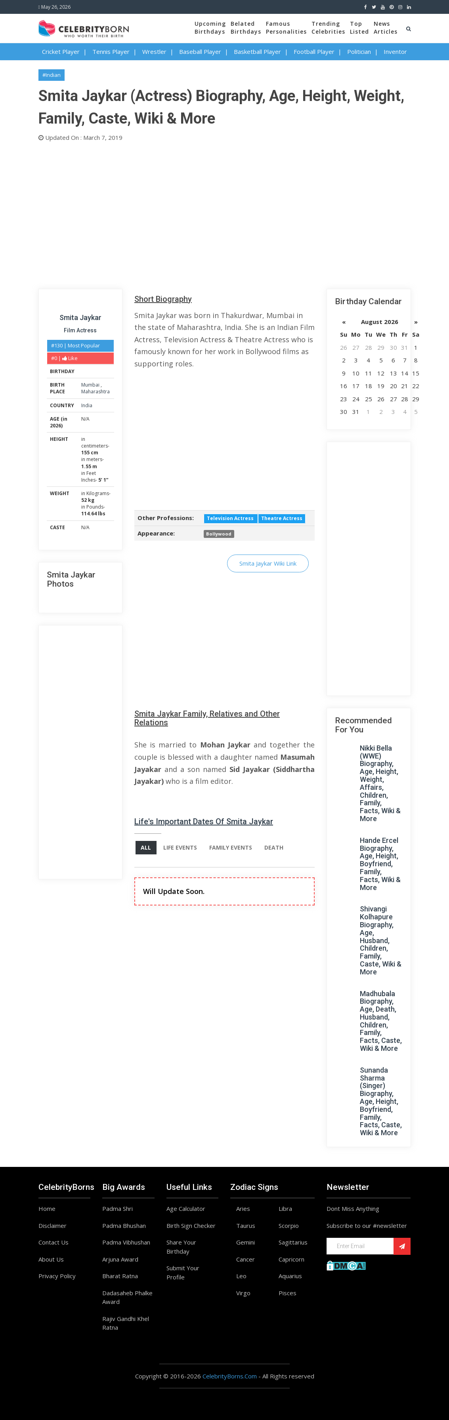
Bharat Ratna (120, 1276)
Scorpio (289, 1225)
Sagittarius (293, 1242)
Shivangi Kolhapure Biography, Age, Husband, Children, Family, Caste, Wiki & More (380, 940)
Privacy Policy (57, 1276)
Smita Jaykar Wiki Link (267, 563)
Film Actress (80, 330)
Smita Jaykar (80, 317)
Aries (243, 1208)
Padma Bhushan (124, 1225)
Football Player (314, 51)
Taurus (245, 1225)
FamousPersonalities (286, 27)
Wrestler (154, 51)
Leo (241, 1276)
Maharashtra (95, 391)
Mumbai (91, 384)
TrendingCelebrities (328, 27)
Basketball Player (257, 51)
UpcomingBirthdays (210, 27)
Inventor (395, 51)
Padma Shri (117, 1208)
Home (46, 1208)
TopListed (359, 27)
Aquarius (290, 1276)
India (86, 405)
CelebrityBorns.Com (230, 1376)
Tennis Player (111, 51)
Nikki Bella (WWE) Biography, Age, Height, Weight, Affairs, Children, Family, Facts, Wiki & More (380, 783)
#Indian (51, 74)
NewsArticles (385, 27)
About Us (51, 1259)
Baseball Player (200, 51)
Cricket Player (61, 51)
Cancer (245, 1259)
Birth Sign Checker (191, 1225)
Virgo (243, 1293)
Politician (359, 51)
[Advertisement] (224, 213)
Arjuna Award (120, 1259)
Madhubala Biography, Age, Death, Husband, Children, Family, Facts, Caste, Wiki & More (381, 1021)
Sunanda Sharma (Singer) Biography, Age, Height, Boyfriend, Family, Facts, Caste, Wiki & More (381, 1101)
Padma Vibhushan (126, 1242)
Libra (285, 1208)
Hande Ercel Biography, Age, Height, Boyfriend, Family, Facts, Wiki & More (380, 864)
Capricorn (291, 1259)
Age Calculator (185, 1208)
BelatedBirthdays (246, 27)
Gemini (245, 1242)
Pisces (287, 1293)
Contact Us (53, 1242)
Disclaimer (52, 1225)
